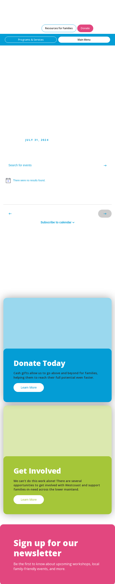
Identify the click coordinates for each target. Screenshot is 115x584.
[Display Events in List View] (88, 196)
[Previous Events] (10, 214)
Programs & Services (31, 39)
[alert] (57, 180)
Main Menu (84, 39)
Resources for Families (59, 28)
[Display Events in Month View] (103, 196)
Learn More (29, 387)
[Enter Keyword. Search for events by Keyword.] (50, 165)
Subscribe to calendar (56, 222)
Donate (85, 28)
